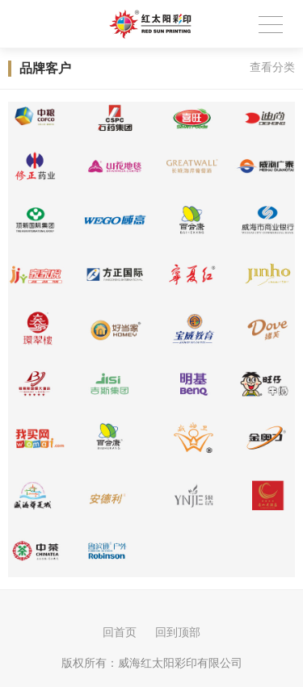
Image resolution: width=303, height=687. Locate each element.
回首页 (120, 632)
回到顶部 (177, 632)
